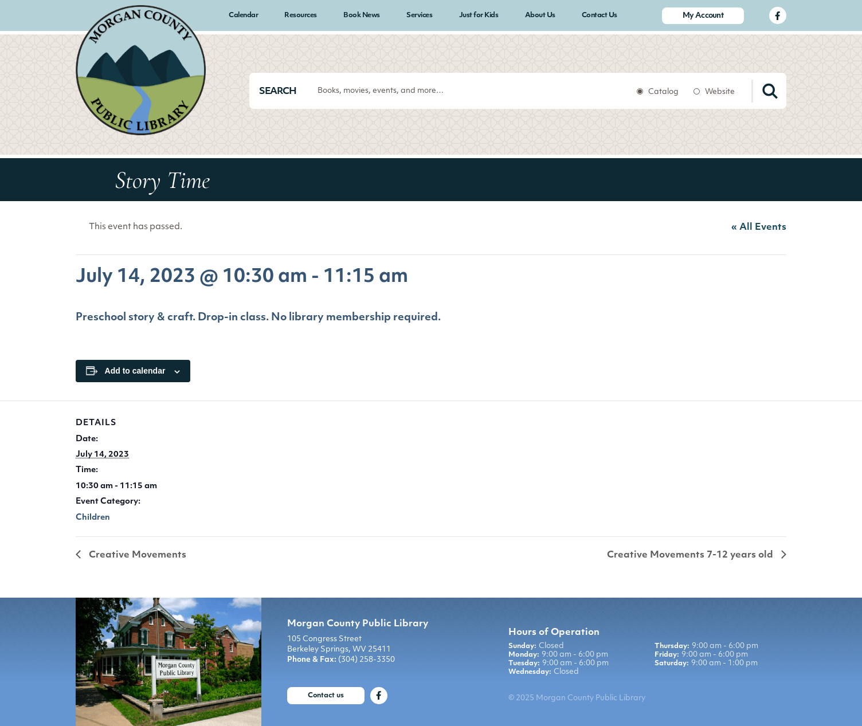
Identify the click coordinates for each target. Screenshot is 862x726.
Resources (300, 15)
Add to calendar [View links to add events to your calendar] (135, 370)
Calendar (243, 15)
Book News (361, 15)
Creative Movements (136, 555)
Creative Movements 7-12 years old (691, 555)
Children (93, 517)
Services (419, 15)
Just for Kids (479, 15)
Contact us (326, 695)
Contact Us (599, 15)
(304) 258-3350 (366, 660)
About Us (540, 15)
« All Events (758, 227)
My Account (703, 15)
